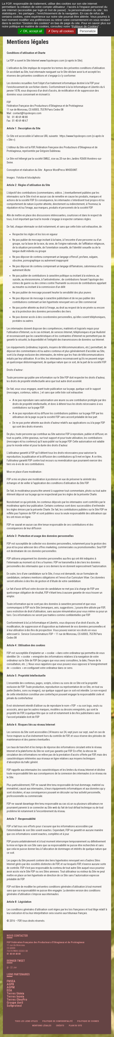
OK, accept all (31, 31)
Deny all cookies (61, 31)
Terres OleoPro (17, 999)
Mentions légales (41, 1025)
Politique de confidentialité (57, 1021)
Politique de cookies (88, 1021)
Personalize (88, 31)
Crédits (60, 1025)
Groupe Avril (15, 1002)
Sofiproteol (14, 1006)
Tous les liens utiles (26, 1021)
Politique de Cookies (85, 26)
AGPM (11, 987)
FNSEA (11, 981)
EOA (9, 990)
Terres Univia (15, 993)
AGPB (10, 984)
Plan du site (75, 1025)
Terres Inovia (15, 996)
